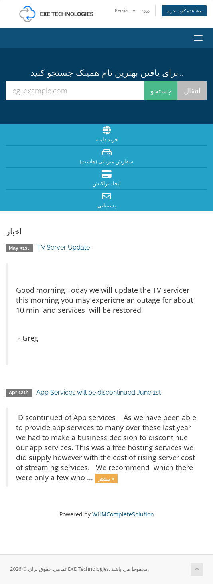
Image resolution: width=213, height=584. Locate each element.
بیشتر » (106, 478)
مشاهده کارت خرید (184, 11)
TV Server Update (63, 247)
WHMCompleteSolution (123, 514)
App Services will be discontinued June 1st (98, 392)
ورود (146, 10)
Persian (125, 10)
